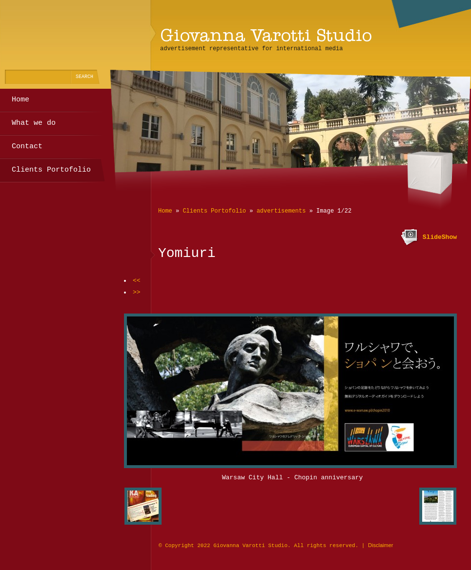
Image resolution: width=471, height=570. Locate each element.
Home (165, 211)
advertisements (281, 211)
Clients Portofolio (214, 211)
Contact (27, 146)
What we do (34, 123)
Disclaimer (380, 545)
